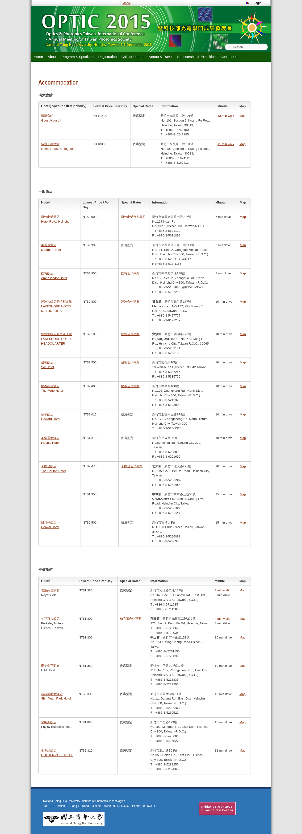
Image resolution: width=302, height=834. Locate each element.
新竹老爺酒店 (50, 217)
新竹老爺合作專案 (133, 217)
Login (257, 3)
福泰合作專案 (130, 386)
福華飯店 (47, 414)
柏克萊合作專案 (130, 618)
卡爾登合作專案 (132, 466)
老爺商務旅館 (50, 590)
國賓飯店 (47, 273)
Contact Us (229, 57)
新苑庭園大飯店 (52, 694)
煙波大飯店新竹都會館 (56, 301)
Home (38, 57)
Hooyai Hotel (50, 527)
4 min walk (222, 618)
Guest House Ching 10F (58, 149)
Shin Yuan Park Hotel (56, 698)
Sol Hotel (47, 367)
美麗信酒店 (48, 245)
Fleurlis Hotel (50, 442)
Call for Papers (133, 57)
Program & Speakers (77, 57)
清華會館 (47, 116)
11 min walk (226, 144)
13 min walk (226, 116)
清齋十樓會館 (50, 144)
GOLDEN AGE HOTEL (57, 755)
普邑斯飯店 (48, 722)
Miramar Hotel (51, 250)
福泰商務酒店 (50, 386)
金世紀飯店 (48, 750)
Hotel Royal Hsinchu (55, 221)
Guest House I (51, 120)
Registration (107, 57)
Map (242, 116)
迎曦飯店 (47, 362)
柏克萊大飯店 (50, 618)
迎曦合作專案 (130, 362)
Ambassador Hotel (54, 278)
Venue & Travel (160, 57)
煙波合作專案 (130, 301)
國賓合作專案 (130, 273)
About (52, 57)
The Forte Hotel (52, 390)
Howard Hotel (50, 419)
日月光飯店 (48, 522)
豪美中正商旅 (50, 665)
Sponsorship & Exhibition (196, 57)
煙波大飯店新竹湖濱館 (56, 334)
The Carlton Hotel (53, 471)
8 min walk (222, 590)
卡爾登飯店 (48, 466)
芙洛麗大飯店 (50, 438)
